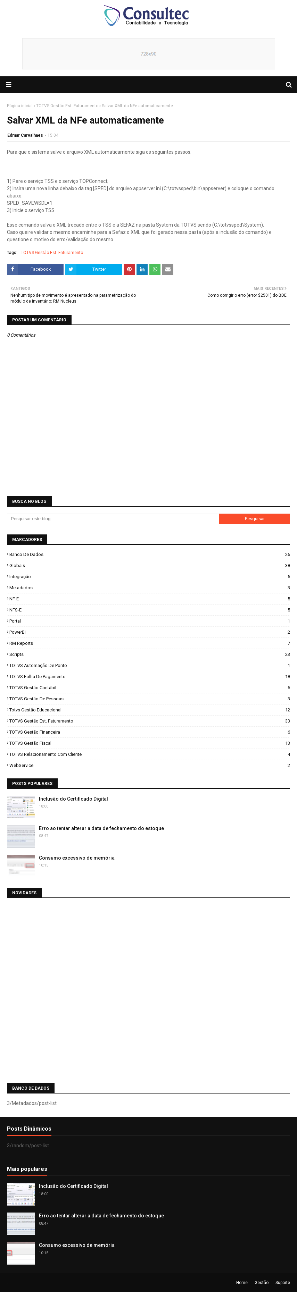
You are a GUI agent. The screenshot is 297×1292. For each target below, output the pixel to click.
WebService (149, 765)
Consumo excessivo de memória (77, 858)
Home (242, 1282)
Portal (149, 621)
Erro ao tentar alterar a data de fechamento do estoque (101, 828)
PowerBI (149, 632)
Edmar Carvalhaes (25, 135)
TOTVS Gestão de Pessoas (149, 698)
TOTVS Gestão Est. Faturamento (67, 105)
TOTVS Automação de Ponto (149, 665)
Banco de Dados (149, 554)
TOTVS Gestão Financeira (149, 732)
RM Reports (149, 643)
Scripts (149, 654)
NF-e (149, 598)
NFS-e (149, 610)
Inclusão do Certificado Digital (73, 799)
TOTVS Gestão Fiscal (149, 743)
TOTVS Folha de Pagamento (149, 676)
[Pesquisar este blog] (113, 519)
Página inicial (20, 105)
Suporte (282, 1282)
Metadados (149, 587)
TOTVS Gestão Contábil (149, 687)
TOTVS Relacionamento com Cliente (149, 754)
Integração (149, 576)
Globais (149, 565)
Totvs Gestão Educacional (149, 709)
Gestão (262, 1282)
